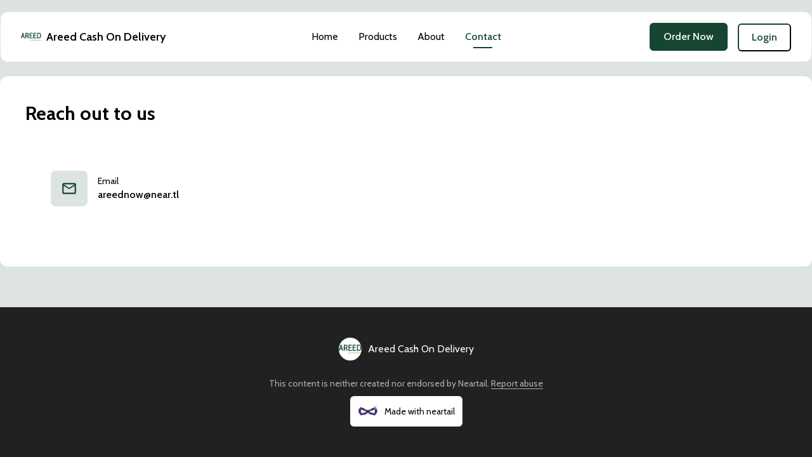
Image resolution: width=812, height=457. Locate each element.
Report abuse (517, 383)
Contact (483, 36)
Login (764, 37)
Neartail (472, 383)
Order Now (689, 36)
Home (324, 36)
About (431, 36)
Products (377, 36)
